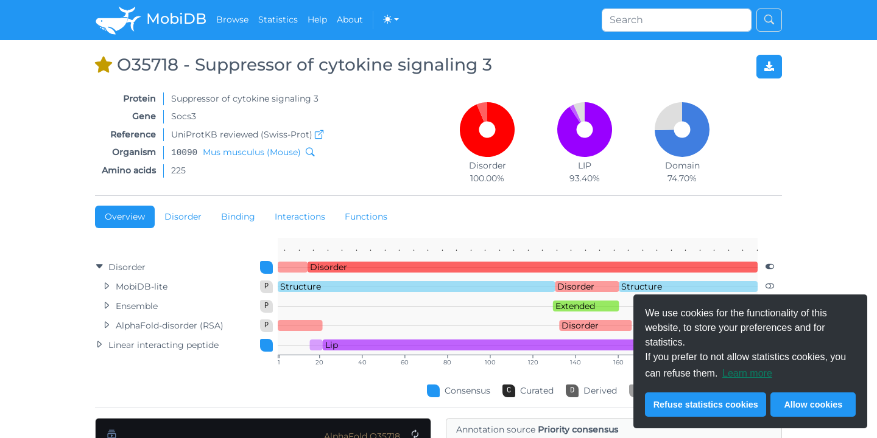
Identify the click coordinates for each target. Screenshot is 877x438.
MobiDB (150, 20)
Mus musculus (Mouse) (252, 152)
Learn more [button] (747, 373)
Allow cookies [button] (813, 404)
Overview (125, 216)
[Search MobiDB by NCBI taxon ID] (307, 152)
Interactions (300, 216)
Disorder (183, 216)
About (350, 19)
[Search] (677, 20)
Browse (232, 19)
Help (317, 19)
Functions (366, 216)
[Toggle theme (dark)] (391, 20)
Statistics (278, 19)
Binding (238, 216)
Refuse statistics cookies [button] (705, 404)
